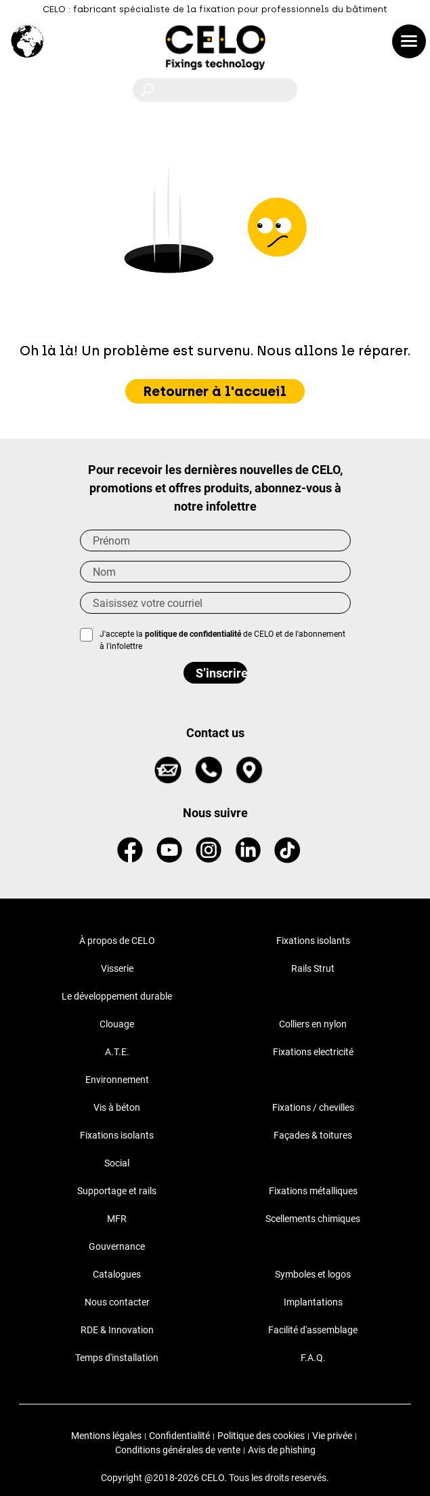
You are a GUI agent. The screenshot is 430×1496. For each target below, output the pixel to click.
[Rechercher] (215, 90)
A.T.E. (117, 1051)
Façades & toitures (313, 1135)
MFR (117, 1218)
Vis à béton (116, 1107)
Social (116, 1163)
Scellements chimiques (312, 1218)
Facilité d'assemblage (313, 1329)
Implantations (313, 1302)
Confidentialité (179, 1435)
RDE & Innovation (117, 1329)
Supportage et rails (116, 1190)
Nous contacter (117, 1302)
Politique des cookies (261, 1435)
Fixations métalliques (313, 1190)
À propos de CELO (117, 940)
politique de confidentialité (193, 634)
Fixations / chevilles (313, 1107)
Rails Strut (313, 968)
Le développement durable (117, 996)
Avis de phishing (282, 1449)
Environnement (117, 1079)
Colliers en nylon (313, 1024)
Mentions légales (106, 1435)
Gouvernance (117, 1246)
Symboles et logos (313, 1274)
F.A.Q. (313, 1357)
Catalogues (117, 1274)
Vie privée (332, 1435)
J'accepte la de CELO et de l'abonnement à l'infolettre (222, 640)
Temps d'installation (116, 1357)
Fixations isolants (313, 940)
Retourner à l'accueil (215, 391)
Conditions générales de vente (177, 1449)
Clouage (117, 1024)
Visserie (117, 968)
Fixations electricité (313, 1051)
